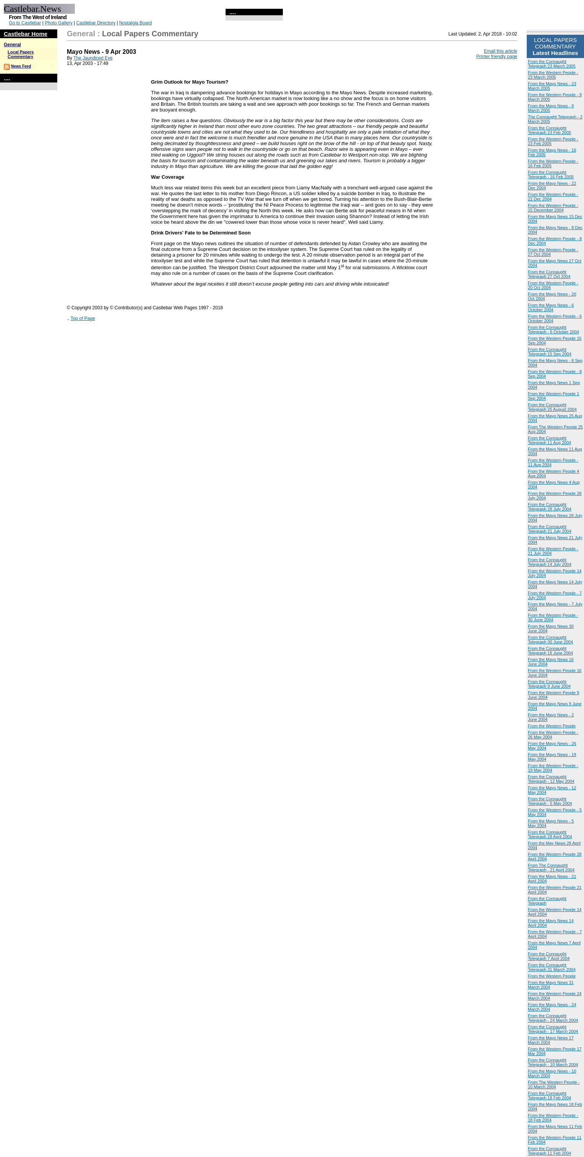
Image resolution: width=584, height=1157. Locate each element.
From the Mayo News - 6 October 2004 (551, 307)
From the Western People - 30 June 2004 (553, 617)
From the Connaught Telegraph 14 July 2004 (549, 562)
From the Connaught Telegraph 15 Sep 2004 (549, 351)
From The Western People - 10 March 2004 (553, 1084)
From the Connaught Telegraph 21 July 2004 (549, 528)
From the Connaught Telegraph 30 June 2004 (550, 639)
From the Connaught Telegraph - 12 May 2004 (551, 779)
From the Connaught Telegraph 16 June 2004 (550, 650)
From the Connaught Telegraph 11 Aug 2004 (549, 440)
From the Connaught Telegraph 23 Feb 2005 (549, 130)
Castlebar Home (25, 34)
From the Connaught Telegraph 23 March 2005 (552, 63)
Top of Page (83, 318)
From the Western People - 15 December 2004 (553, 207)
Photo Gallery (59, 23)
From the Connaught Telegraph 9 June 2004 (549, 683)
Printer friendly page (496, 56)
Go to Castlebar (25, 23)
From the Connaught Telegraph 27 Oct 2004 (549, 274)
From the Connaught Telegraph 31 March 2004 (552, 967)
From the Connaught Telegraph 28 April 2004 (550, 834)
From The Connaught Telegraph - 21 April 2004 (551, 867)
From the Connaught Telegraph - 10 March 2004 (553, 1062)
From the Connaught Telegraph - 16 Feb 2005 (551, 174)
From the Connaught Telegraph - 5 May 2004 (550, 801)
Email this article (500, 51)
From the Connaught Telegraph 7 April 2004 (548, 956)
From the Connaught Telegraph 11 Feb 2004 (549, 1150)
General (12, 44)
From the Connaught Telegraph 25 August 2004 (552, 407)
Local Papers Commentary (21, 54)
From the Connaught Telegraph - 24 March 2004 (553, 1018)
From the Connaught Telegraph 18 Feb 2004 (549, 1095)
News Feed (21, 66)
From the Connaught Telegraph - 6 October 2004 (553, 329)
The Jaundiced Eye (93, 58)
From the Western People (552, 726)
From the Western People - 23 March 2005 (553, 74)
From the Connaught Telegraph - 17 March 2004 (553, 1029)
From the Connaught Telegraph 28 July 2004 (549, 506)
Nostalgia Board (135, 23)
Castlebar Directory (96, 23)
